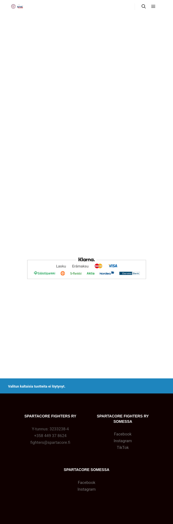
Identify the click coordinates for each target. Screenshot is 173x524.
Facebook (123, 434)
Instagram (123, 440)
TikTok (123, 447)
